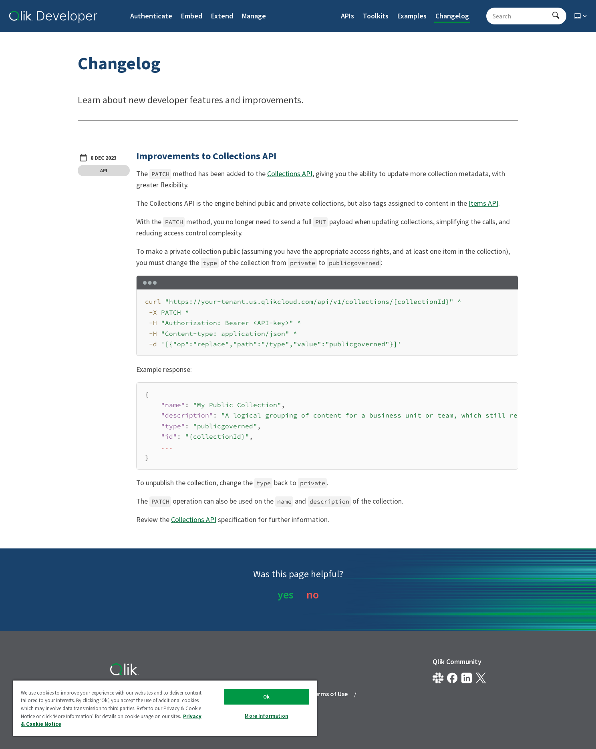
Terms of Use (329, 694)
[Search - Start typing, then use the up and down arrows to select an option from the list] (521, 16)
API (103, 170)
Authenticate (151, 15)
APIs (347, 15)
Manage (254, 15)
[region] (327, 426)
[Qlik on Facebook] (452, 678)
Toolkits (376, 15)
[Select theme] (581, 16)
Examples (412, 15)
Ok (266, 696)
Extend (222, 15)
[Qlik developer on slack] (438, 678)
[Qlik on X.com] (480, 678)
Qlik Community (457, 661)
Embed (191, 15)
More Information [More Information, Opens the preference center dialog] (266, 716)
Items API (483, 203)
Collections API (289, 173)
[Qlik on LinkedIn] (466, 678)
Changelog (452, 15)
